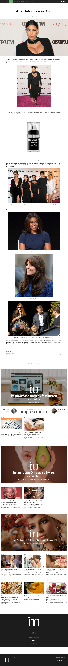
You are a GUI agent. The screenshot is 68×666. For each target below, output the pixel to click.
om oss (34, 629)
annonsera (34, 631)
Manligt (22, 1)
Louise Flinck (9, 351)
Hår (24, 417)
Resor (18, 1)
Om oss (32, 1)
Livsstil (6, 1)
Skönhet (11, 1)
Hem (3, 1)
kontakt (34, 633)
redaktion (34, 632)
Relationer (28, 1)
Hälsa (15, 1)
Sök (60, 1)
